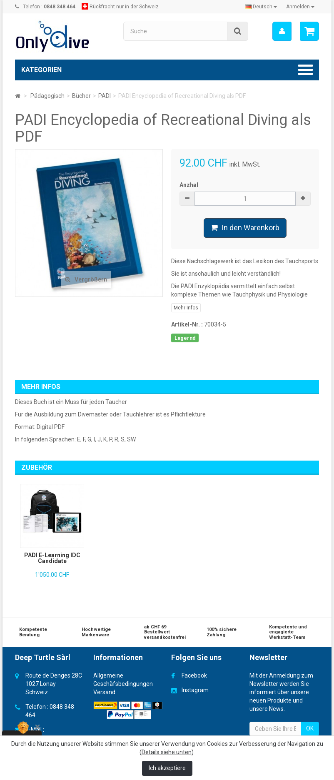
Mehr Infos (186, 308)
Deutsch (261, 7)
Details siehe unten (167, 752)
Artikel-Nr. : (187, 324)
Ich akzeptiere (167, 768)
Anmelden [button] (300, 7)
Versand (104, 692)
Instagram (195, 690)
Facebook (194, 675)
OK (310, 728)
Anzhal (188, 185)
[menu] (282, 31)
